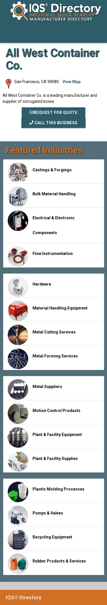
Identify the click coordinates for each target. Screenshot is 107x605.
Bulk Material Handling (42, 196)
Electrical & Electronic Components (41, 222)
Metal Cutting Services (42, 335)
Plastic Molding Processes (46, 492)
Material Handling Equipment (48, 311)
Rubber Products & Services (47, 564)
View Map (71, 81)
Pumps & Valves (35, 516)
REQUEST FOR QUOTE (54, 112)
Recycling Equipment (40, 540)
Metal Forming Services (43, 359)
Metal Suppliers (35, 389)
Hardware (29, 287)
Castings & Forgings (40, 172)
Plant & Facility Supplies (43, 461)
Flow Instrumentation (40, 256)
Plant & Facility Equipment (45, 437)
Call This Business (53, 122)
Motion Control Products (44, 413)
